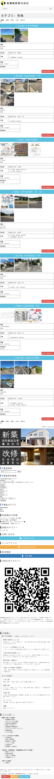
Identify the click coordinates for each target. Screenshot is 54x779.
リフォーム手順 (9, 742)
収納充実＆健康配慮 (11, 723)
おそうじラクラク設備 (11, 721)
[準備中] (7, 762)
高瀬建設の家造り (10, 719)
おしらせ (2, 530)
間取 (12, 20)
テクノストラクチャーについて (14, 728)
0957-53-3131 (27, 538)
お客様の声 (8, 744)
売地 (1, 509)
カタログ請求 (9, 732)
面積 (7, 20)
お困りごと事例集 (10, 755)
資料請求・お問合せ (11, 746)
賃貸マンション (9, 751)
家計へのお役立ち (10, 724)
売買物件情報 (4, 507)
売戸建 (2, 511)
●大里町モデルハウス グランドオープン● (12, 521)
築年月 (22, 20)
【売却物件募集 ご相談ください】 (10, 523)
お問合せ (14, 776)
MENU (5, 8)
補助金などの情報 (10, 741)
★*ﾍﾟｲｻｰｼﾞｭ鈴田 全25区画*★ (8, 520)
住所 (17, 20)
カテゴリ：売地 (12, 15)
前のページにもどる (48, 426)
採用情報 (27, 556)
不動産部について (10, 757)
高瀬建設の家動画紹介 (11, 726)
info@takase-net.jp (27, 547)
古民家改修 (8, 737)
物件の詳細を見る (48, 71)
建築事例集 (8, 730)
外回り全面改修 (9, 739)
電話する (6, 776)
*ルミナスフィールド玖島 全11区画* (10, 518)
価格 (2, 20)
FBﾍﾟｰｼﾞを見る (24, 776)
